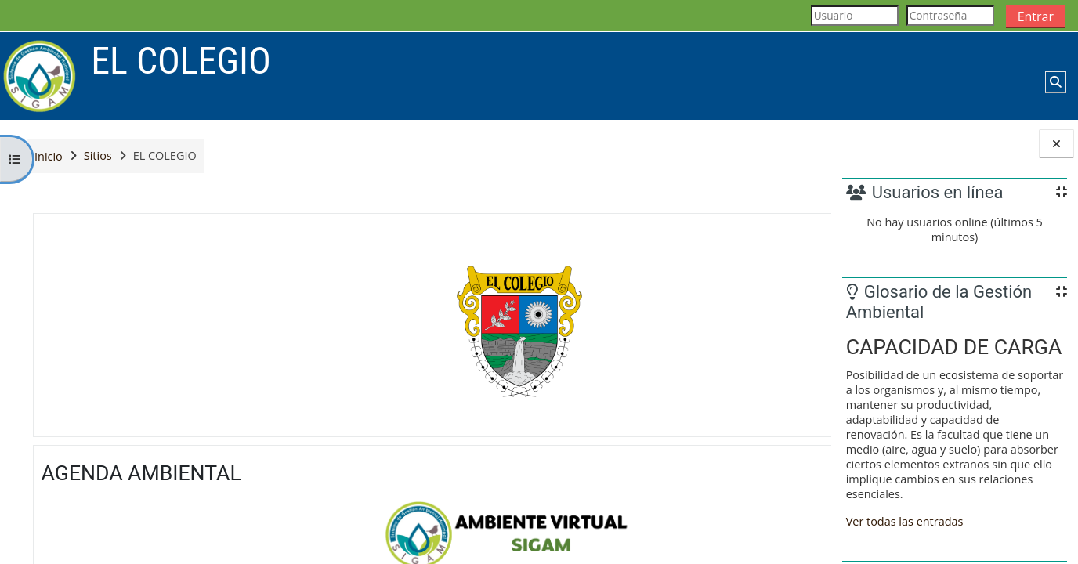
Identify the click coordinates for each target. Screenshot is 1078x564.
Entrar (1036, 16)
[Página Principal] (39, 74)
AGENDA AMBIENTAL (141, 473)
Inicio (48, 156)
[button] (1055, 82)
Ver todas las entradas (905, 521)
